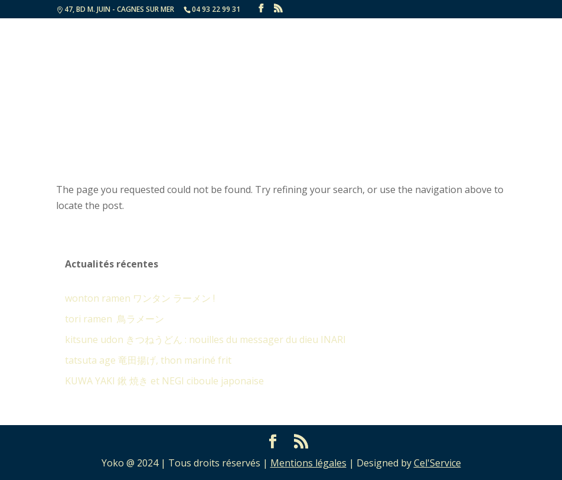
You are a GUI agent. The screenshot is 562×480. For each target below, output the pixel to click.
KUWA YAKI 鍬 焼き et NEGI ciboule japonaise (164, 380)
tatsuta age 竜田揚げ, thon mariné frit (148, 360)
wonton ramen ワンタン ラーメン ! (140, 298)
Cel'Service (437, 462)
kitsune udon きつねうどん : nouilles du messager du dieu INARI (205, 339)
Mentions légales (308, 462)
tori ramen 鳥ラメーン (114, 318)
